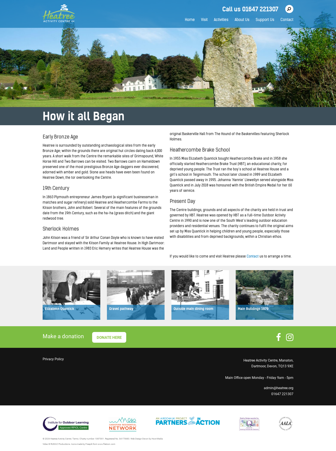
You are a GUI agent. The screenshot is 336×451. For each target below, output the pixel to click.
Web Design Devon (139, 439)
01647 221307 (282, 394)
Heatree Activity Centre (59, 14)
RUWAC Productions (60, 444)
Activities (221, 20)
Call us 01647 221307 (250, 9)
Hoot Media (157, 439)
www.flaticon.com (106, 444)
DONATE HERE (109, 337)
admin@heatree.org (278, 388)
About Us (242, 20)
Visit (204, 20)
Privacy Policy (53, 359)
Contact (286, 20)
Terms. (75, 439)
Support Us (265, 20)
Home (190, 20)
